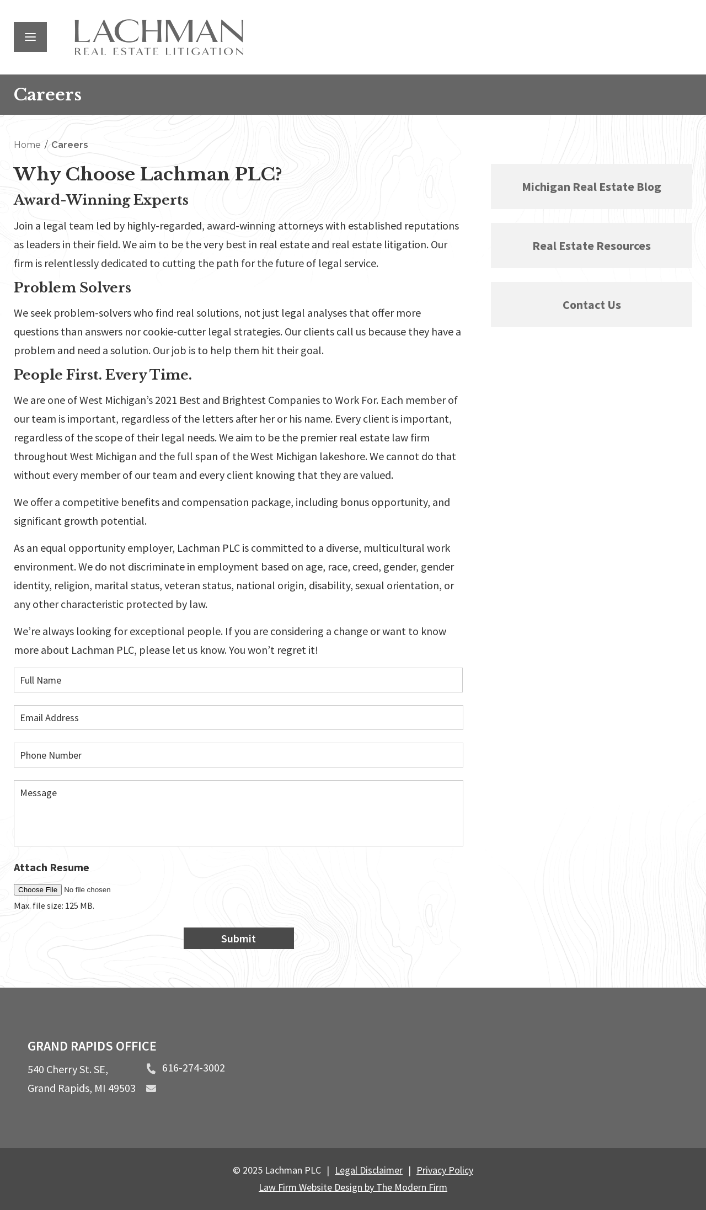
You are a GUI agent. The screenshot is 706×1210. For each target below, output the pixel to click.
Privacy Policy (444, 1170)
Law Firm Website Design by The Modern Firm (353, 1187)
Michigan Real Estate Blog (591, 186)
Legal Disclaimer (369, 1170)
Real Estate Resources (591, 245)
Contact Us (592, 304)
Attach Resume (51, 867)
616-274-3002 (193, 1067)
